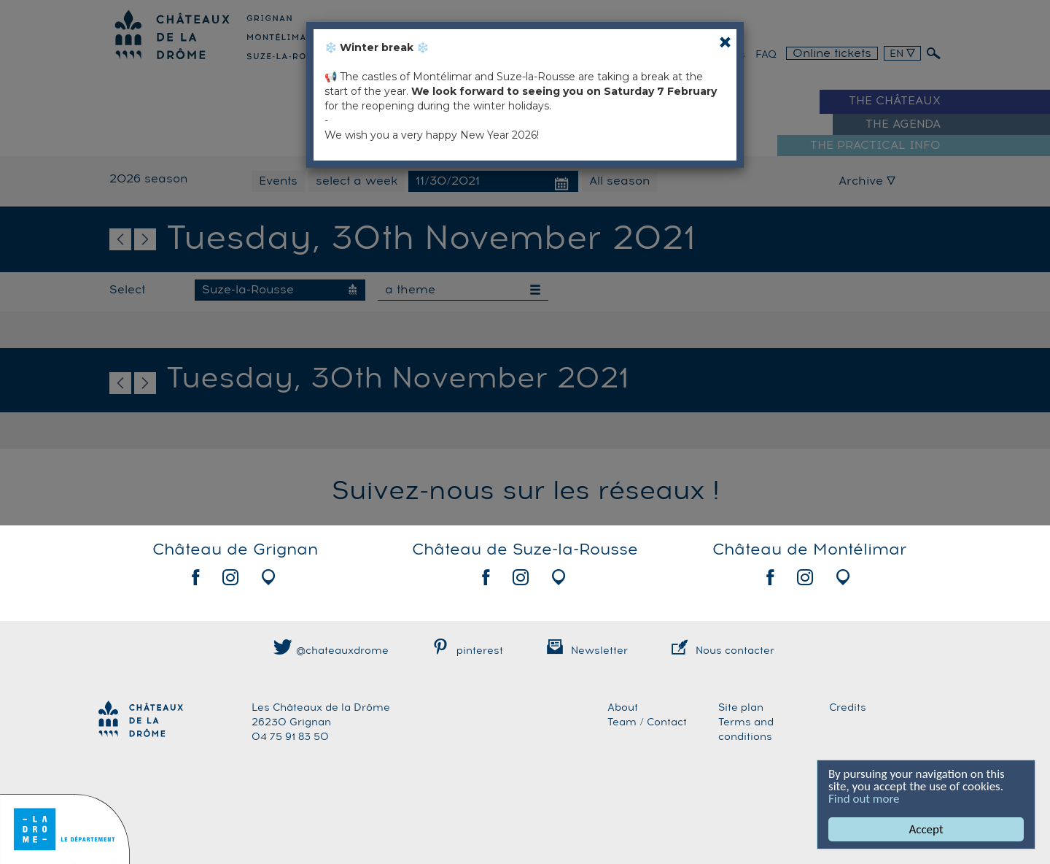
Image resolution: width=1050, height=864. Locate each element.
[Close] (725, 42)
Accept (926, 829)
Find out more (864, 798)
